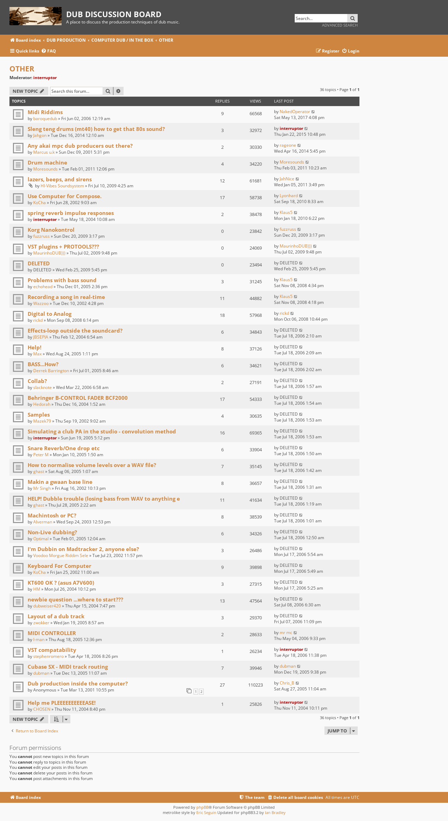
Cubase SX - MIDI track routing (68, 666)
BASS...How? (43, 364)
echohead (42, 287)
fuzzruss (41, 236)
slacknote (42, 387)
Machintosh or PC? (52, 515)
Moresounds (45, 169)
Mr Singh (42, 488)
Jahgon (40, 135)
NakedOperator (295, 111)
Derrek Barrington (51, 371)
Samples (39, 414)
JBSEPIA (40, 337)
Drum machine (47, 162)
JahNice (287, 179)
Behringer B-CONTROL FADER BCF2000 (78, 397)
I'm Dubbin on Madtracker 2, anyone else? (83, 548)
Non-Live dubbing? (52, 532)
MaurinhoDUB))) (49, 253)
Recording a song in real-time (66, 296)
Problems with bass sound (62, 280)
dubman (41, 673)
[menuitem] (48, 51)
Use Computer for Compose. (65, 196)
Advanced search (340, 25)
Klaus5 (286, 212)
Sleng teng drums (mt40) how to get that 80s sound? (96, 128)
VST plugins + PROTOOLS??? (63, 246)
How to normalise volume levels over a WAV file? (92, 464)
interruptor (45, 78)
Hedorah (41, 404)
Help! (34, 347)
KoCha (39, 203)
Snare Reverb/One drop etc (64, 448)
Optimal (41, 539)
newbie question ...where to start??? (75, 599)
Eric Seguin (206, 812)
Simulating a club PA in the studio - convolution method (102, 431)
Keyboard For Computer (59, 565)
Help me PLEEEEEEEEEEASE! (62, 702)
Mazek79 (42, 421)
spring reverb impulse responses (71, 212)
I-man (38, 639)
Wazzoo (41, 303)
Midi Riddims (45, 112)
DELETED (39, 263)
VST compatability (52, 649)
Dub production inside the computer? (78, 683)
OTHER (21, 69)
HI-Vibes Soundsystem (62, 186)
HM (36, 589)
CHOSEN (41, 709)
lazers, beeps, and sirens (60, 179)
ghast (38, 471)
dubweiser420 (47, 606)
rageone (288, 145)
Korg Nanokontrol (51, 229)
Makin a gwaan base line (60, 481)
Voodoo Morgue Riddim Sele (60, 555)
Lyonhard (289, 196)
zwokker (41, 623)
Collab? (37, 380)
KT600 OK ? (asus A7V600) (61, 582)
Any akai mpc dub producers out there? (80, 145)
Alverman (42, 522)
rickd (38, 320)
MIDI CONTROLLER (52, 632)
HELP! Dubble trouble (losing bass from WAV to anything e (104, 498)
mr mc (286, 632)
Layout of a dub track (56, 616)
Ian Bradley (275, 812)
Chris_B (287, 683)
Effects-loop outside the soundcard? (75, 330)
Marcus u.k (44, 152)
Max (37, 354)
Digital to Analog (49, 313)
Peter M (41, 455)
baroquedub (45, 118)
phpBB (202, 807)
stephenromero (48, 656)
